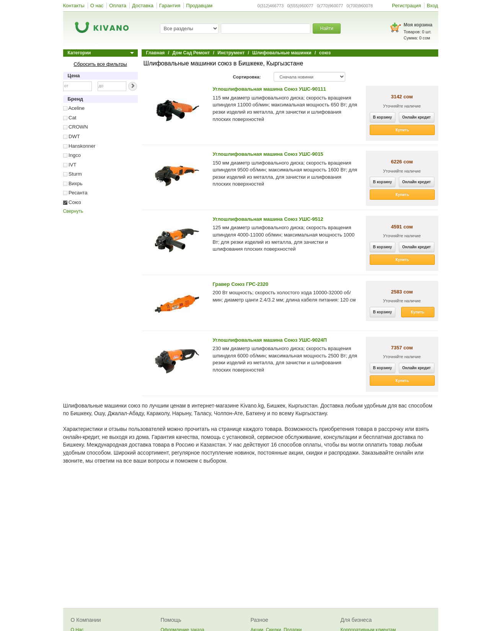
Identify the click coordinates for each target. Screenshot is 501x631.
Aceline (74, 108)
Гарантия (169, 5)
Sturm (72, 174)
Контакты (74, 5)
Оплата (117, 5)
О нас (97, 5)
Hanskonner (79, 146)
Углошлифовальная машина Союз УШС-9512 (268, 219)
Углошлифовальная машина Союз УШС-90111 (269, 89)
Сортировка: (247, 76)
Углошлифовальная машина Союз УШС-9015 (268, 154)
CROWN (75, 127)
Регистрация (406, 5)
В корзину (382, 117)
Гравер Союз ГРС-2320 (241, 284)
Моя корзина (418, 25)
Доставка (142, 5)
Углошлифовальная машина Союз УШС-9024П (270, 340)
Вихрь (73, 183)
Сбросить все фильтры (100, 64)
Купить (402, 130)
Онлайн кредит (416, 117)
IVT (70, 165)
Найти (326, 28)
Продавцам (199, 5)
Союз (72, 202)
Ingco (72, 155)
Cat (70, 118)
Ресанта (75, 193)
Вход (432, 5)
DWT (71, 136)
